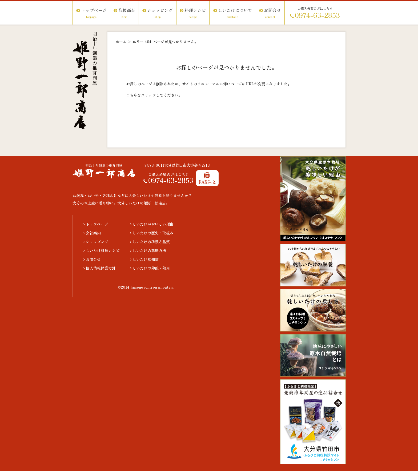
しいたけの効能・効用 (150, 268)
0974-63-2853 (315, 16)
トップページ (91, 13)
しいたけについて (232, 13)
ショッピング (158, 13)
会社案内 (92, 233)
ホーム (121, 41)
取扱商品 (124, 13)
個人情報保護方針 (99, 268)
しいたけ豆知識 (144, 259)
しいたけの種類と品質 (150, 241)
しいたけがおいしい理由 (152, 224)
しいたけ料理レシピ (101, 250)
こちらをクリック (141, 95)
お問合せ (270, 13)
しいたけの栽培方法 (148, 250)
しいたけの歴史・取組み (152, 233)
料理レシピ (193, 13)
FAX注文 (207, 178)
